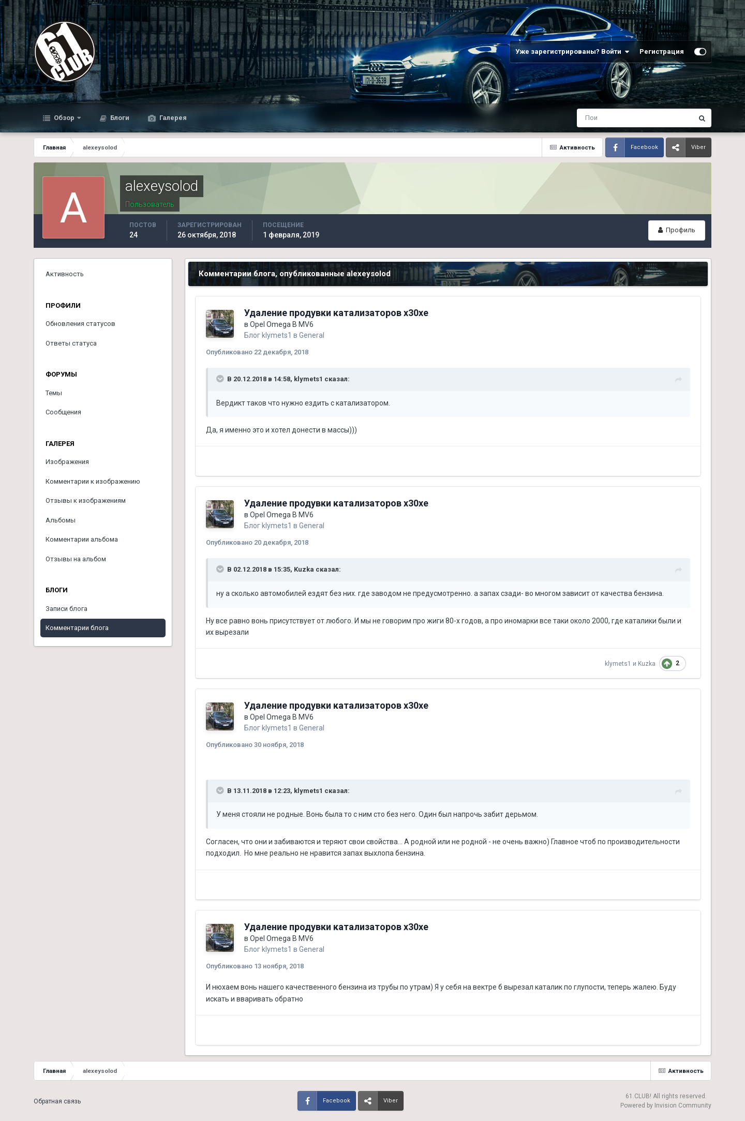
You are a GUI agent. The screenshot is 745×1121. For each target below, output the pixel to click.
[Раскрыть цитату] (221, 379)
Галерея (172, 118)
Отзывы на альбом (76, 559)
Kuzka (304, 569)
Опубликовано (257, 352)
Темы (54, 393)
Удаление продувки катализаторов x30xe (336, 312)
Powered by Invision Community (665, 1105)
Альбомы (61, 520)
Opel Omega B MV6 (282, 324)
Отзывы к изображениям (86, 500)
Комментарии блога (77, 628)
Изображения (67, 462)
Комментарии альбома (82, 539)
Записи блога (66, 608)
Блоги (119, 118)
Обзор (64, 118)
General (311, 335)
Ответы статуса (71, 343)
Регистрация (661, 51)
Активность (65, 274)
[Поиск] (592, 118)
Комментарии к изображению (93, 481)
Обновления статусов (80, 323)
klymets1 (277, 335)
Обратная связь (57, 1101)
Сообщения (63, 412)
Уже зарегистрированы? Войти (572, 52)
